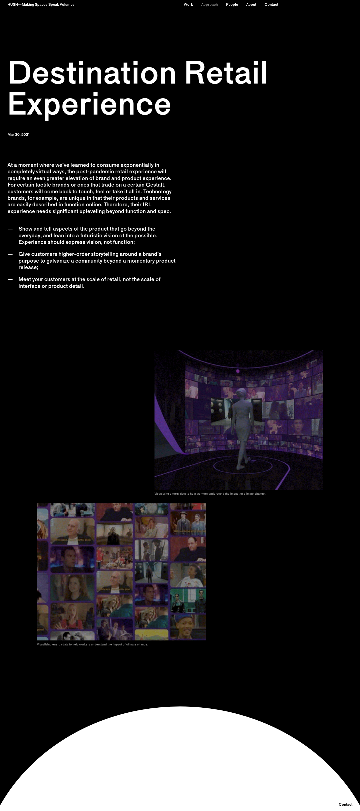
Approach (209, 5)
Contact (271, 5)
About (251, 5)
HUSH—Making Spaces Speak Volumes (41, 5)
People (232, 5)
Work (188, 5)
